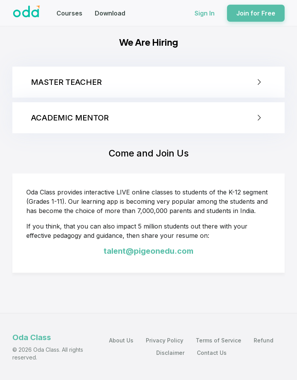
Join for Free (255, 13)
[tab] (148, 82)
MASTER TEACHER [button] (147, 82)
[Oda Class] (26, 13)
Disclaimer (170, 352)
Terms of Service (218, 340)
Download (110, 13)
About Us (121, 340)
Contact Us (212, 352)
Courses (69, 13)
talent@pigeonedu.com (148, 251)
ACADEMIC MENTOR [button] (147, 117)
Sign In (205, 13)
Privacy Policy (164, 340)
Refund (263, 340)
